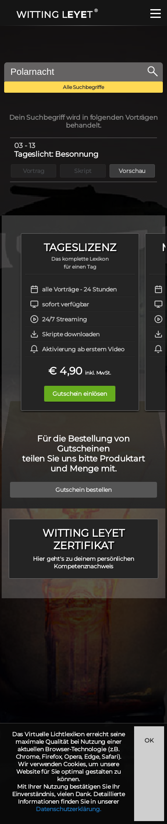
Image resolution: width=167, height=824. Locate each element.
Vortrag (34, 171)
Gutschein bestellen (83, 489)
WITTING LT (56, 14)
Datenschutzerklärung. (68, 809)
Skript (82, 171)
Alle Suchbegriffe (83, 87)
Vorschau (132, 171)
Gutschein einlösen (79, 393)
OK (149, 740)
